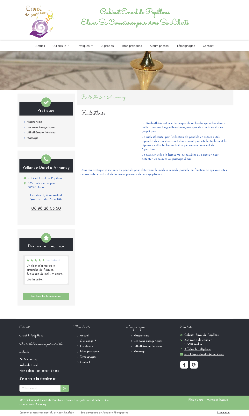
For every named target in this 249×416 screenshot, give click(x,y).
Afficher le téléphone (197, 349)
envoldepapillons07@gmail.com (204, 354)
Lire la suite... (35, 279)
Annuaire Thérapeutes (115, 413)
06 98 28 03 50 (46, 208)
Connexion (223, 412)
